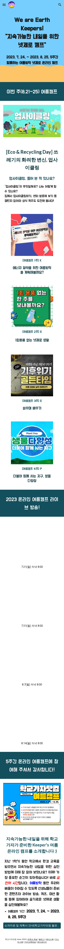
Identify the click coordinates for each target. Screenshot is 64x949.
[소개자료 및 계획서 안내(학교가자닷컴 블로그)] (32, 925)
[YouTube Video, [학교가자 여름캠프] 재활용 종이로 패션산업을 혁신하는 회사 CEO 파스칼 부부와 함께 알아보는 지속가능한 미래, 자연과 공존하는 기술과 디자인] (32, 600)
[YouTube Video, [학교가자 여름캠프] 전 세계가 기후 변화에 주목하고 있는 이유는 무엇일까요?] (32, 718)
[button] (4, 4)
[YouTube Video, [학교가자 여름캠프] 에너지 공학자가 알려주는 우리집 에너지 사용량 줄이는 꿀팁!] (32, 542)
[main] (32, 33)
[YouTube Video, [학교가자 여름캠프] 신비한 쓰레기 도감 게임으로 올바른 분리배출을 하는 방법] (32, 659)
